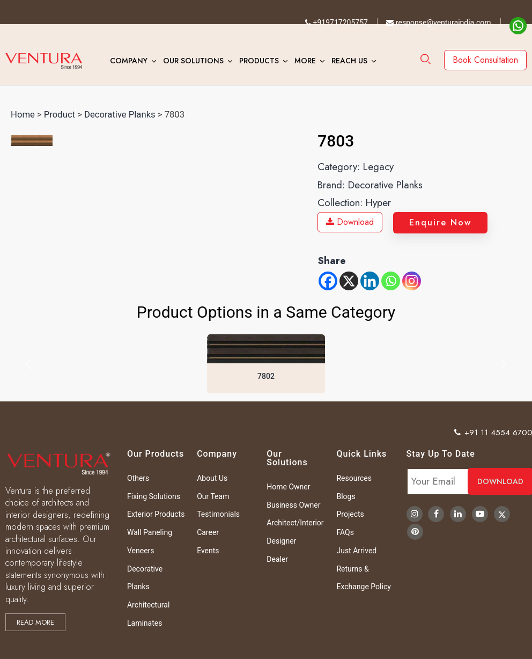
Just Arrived (356, 550)
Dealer (277, 559)
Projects (350, 514)
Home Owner (288, 486)
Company (128, 60)
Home (23, 114)
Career (208, 532)
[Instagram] (411, 281)
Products (259, 60)
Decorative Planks (120, 114)
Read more (35, 622)
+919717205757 (336, 22)
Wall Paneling (149, 532)
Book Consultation (485, 60)
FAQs (345, 532)
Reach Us (349, 60)
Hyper (378, 202)
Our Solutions (193, 60)
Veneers (140, 550)
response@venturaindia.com (438, 22)
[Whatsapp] (390, 281)
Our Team (213, 496)
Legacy (378, 166)
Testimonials (218, 514)
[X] (348, 281)
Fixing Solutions (153, 496)
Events (208, 550)
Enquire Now (440, 222)
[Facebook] (328, 281)
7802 (266, 376)
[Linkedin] (369, 281)
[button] (29, 363)
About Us (212, 478)
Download (350, 222)
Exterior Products (155, 514)
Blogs (345, 496)
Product (59, 114)
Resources (354, 478)
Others (138, 478)
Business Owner (293, 505)
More (305, 60)
